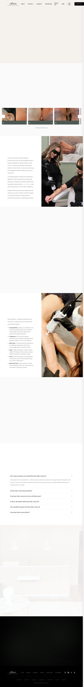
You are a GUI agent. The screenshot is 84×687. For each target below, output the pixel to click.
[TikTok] (71, 672)
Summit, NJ (64, 679)
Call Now (69, 3)
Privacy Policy (49, 672)
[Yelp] (74, 672)
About (23, 4)
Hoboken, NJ (26, 679)
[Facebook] (68, 672)
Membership (48, 4)
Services (31, 4)
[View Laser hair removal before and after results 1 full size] (14, 116)
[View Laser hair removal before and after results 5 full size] (66, 116)
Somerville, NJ (50, 679)
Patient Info (56, 3)
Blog (63, 4)
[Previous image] (3, 116)
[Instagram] (65, 672)
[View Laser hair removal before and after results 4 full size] (40, 116)
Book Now (79, 4)
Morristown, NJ (42, 679)
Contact (42, 672)
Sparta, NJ (57, 679)
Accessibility (58, 672)
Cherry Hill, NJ (19, 679)
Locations (39, 4)
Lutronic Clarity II (26, 184)
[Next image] (79, 116)
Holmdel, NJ (34, 679)
